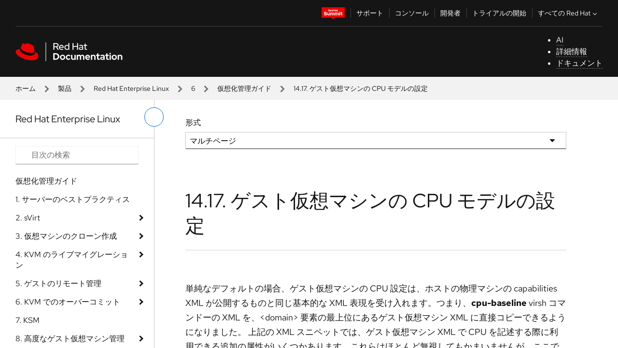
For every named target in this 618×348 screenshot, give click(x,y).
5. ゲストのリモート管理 (58, 283)
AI (559, 40)
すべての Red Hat (568, 13)
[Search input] (77, 155)
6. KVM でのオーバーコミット (67, 302)
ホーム (25, 88)
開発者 (450, 13)
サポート (369, 13)
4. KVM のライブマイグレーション (71, 259)
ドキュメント (579, 63)
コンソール (412, 13)
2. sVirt (27, 218)
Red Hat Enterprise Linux (131, 88)
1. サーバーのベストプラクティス (72, 199)
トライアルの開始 (499, 13)
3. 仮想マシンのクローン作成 (66, 236)
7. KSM (27, 320)
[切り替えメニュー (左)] (154, 117)
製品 (64, 88)
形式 (193, 122)
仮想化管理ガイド (244, 88)
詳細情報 (571, 51)
